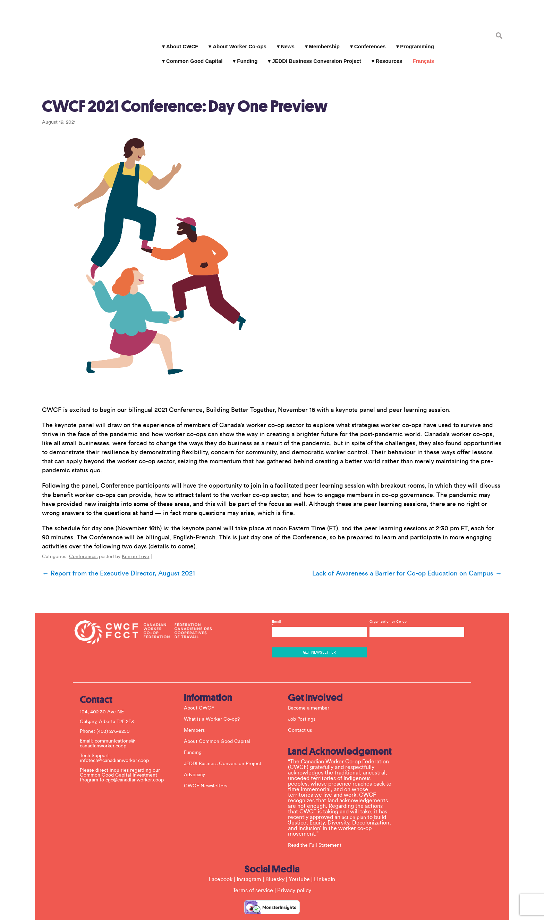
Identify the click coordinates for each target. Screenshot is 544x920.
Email (319, 602)
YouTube (299, 856)
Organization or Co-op (387, 598)
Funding (245, 55)
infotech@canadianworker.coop (116, 737)
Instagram (249, 856)
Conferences (368, 41)
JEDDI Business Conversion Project (314, 55)
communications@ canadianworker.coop (109, 721)
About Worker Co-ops (237, 41)
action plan (356, 794)
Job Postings (304, 696)
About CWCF (180, 41)
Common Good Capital (192, 55)
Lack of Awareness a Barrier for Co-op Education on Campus (411, 555)
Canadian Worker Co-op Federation (81, 32)
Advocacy (196, 751)
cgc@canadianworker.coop (137, 757)
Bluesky (274, 856)
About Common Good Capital (219, 718)
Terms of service (253, 867)
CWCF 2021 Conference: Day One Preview (180, 88)
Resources (387, 55)
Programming (415, 41)
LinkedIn (324, 856)
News (285, 41)
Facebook (220, 856)
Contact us (302, 707)
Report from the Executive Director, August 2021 (114, 555)
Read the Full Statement (317, 822)
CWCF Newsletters (208, 763)
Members (196, 707)
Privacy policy (294, 867)
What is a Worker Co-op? (214, 696)
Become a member (311, 685)
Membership (322, 41)
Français (421, 55)
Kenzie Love (131, 538)
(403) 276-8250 (115, 708)
